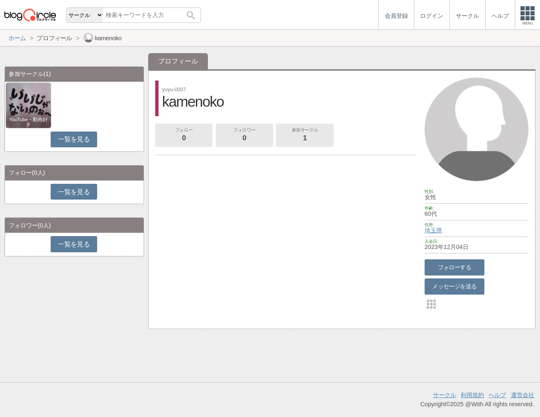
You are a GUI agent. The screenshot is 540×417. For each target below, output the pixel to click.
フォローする (455, 267)
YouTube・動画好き (28, 122)
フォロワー (244, 135)
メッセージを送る (454, 286)
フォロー (183, 135)
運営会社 (522, 395)
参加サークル (305, 135)
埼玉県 (433, 230)
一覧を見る (74, 139)
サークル (444, 395)
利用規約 (472, 395)
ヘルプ (497, 395)
